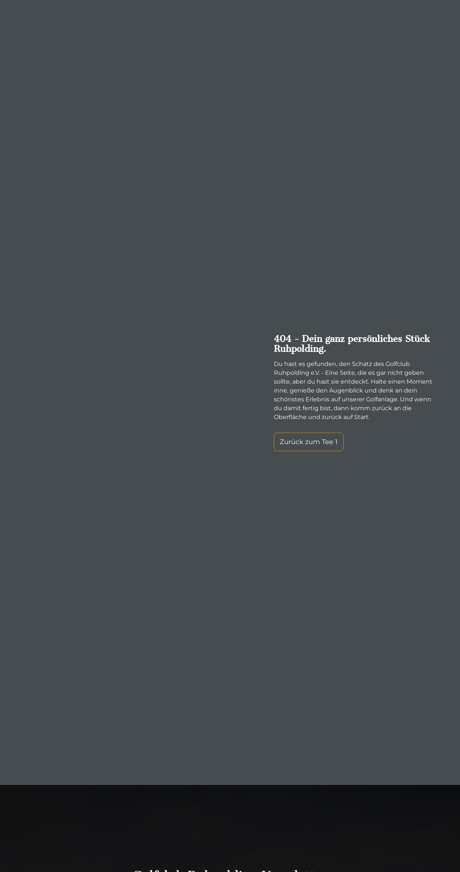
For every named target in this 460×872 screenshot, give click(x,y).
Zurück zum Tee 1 (307, 442)
